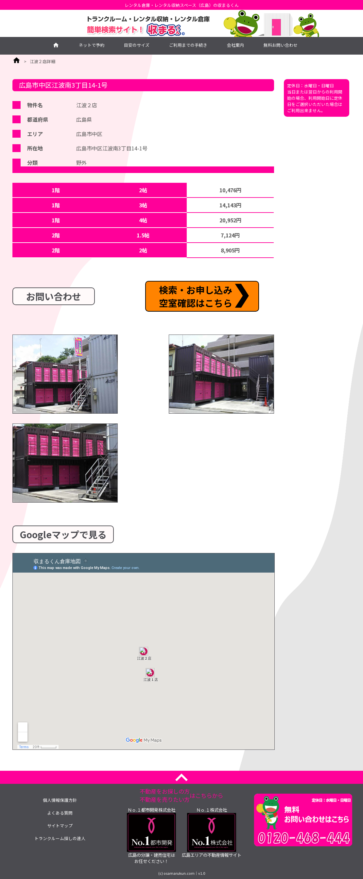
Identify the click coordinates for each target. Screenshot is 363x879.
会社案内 (235, 45)
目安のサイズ (136, 45)
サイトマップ (60, 825)
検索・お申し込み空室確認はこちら (195, 296)
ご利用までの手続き (188, 45)
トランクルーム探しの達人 (59, 838)
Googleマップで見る (63, 534)
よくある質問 (60, 813)
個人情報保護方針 (60, 800)
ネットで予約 (91, 45)
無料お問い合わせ (281, 45)
